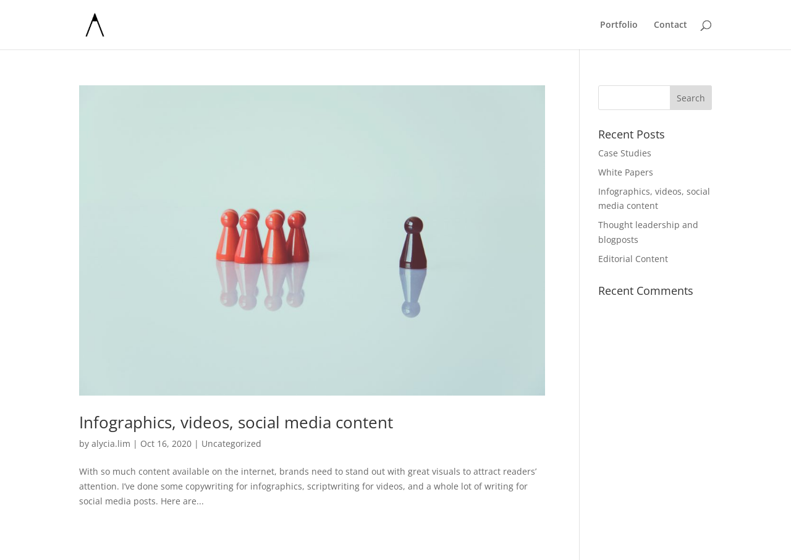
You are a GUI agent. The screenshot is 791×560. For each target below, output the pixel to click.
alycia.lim (110, 443)
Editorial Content (633, 259)
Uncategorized (231, 443)
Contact (670, 25)
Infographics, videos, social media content (236, 422)
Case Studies (624, 153)
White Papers (625, 172)
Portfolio (619, 25)
